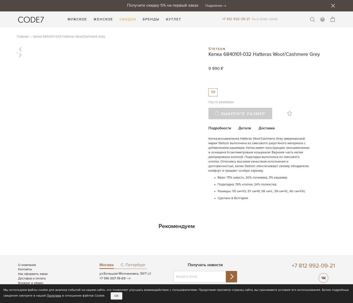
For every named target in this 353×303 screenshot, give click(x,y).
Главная (23, 36)
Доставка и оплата (32, 278)
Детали (244, 128)
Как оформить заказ (33, 274)
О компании (27, 265)
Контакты (25, 269)
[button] (108, 49)
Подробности (219, 128)
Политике (54, 295)
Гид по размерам (220, 102)
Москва (106, 265)
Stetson (216, 48)
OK (116, 296)
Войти (322, 19)
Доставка (267, 128)
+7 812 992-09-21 (236, 19)
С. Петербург (133, 265)
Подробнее (213, 5)
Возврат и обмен (30, 283)
